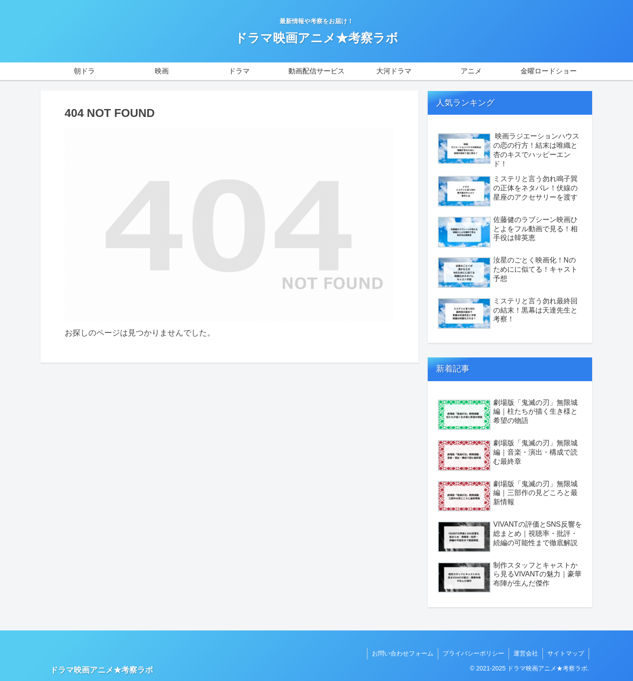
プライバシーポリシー (473, 653)
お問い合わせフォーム (402, 653)
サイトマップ (565, 653)
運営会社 (525, 653)
